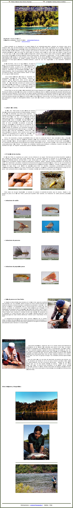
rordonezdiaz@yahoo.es (33, 40)
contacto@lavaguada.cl (36, 505)
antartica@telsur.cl (26, 41)
